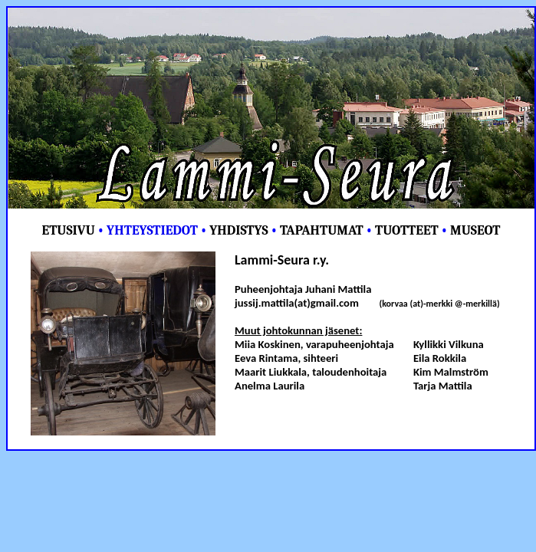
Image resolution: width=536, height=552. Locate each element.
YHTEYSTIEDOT (152, 230)
